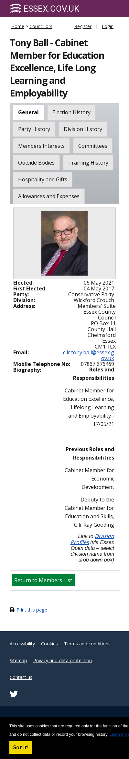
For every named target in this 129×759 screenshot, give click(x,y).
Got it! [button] (20, 747)
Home (17, 26)
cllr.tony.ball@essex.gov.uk (88, 355)
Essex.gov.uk (44, 9)
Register (82, 26)
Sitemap (18, 660)
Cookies (49, 644)
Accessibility (22, 644)
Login (107, 26)
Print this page (31, 610)
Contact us (21, 677)
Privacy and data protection (62, 660)
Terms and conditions (87, 644)
